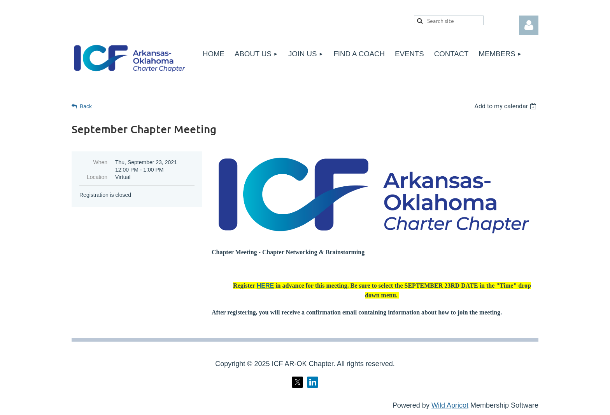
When (100, 162)
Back (86, 106)
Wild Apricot (449, 405)
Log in (528, 25)
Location (97, 177)
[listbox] (506, 106)
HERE (265, 285)
